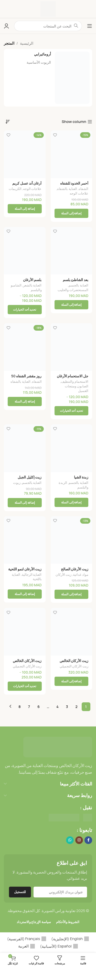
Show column (74, 121)
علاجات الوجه (79, 193)
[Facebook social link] (88, 840)
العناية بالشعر (32, 285)
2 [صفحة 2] (76, 706)
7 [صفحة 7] (29, 706)
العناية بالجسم (78, 285)
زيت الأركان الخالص (74, 660)
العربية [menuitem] (23, 946)
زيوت (16, 482)
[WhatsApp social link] (70, 840)
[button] (72, 213)
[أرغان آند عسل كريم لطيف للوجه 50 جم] (25, 154)
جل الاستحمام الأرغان (72, 376)
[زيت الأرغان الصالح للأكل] (71, 540)
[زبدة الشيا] (71, 448)
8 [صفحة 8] (19, 706)
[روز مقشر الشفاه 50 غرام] (25, 347)
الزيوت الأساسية (39, 62)
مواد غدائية (80, 574)
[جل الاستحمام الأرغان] (71, 347)
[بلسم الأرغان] (25, 251)
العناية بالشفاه (67, 188)
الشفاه (83, 188)
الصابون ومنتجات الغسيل (76, 388)
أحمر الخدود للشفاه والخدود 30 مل (74, 185)
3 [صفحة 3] (67, 706)
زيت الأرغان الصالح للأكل (74, 571)
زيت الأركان (64, 574)
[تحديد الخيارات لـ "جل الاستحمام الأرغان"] (72, 410)
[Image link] (57, 746)
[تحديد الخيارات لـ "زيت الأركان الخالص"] (25, 686)
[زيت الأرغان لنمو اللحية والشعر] (25, 540)
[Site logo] (48, 8)
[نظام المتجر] (8, 121)
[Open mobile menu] (89, 26)
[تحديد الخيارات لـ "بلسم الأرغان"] (25, 309)
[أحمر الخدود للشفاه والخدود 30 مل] (71, 154)
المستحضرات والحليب (73, 290)
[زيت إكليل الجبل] (25, 448)
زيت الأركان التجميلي (74, 666)
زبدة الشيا (81, 477)
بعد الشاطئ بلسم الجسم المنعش (75, 281)
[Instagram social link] (79, 840)
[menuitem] (70, 939)
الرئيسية (26, 43)
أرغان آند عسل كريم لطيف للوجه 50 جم (26, 185)
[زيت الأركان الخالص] (71, 632)
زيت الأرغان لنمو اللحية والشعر (24, 571)
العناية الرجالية (32, 574)
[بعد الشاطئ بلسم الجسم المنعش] (71, 251)
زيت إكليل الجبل (29, 477)
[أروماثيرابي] (48, 78)
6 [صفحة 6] (38, 706)
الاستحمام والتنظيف (74, 381)
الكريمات (15, 188)
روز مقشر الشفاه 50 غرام (26, 378)
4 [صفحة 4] (57, 706)
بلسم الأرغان (32, 279)
